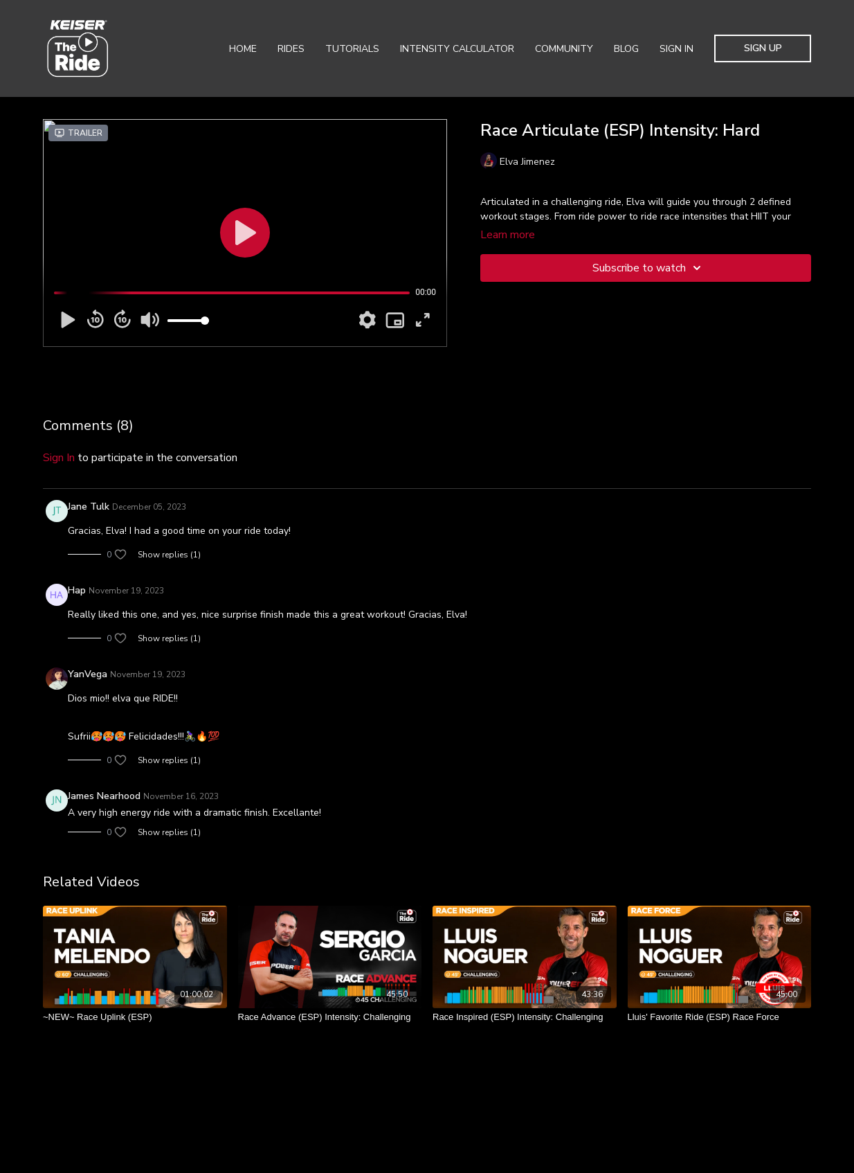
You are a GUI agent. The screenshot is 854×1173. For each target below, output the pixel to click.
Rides (291, 48)
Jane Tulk (88, 506)
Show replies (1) (169, 554)
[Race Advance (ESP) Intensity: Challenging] (330, 1017)
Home (243, 48)
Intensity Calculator (457, 48)
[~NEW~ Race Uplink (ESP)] (135, 1017)
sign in (59, 457)
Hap (77, 590)
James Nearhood (104, 796)
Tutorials (352, 48)
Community (564, 48)
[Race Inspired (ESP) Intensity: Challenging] (525, 1017)
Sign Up (763, 48)
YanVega (87, 674)
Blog (626, 48)
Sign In (676, 48)
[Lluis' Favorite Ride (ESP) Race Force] (720, 1017)
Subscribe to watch (648, 268)
